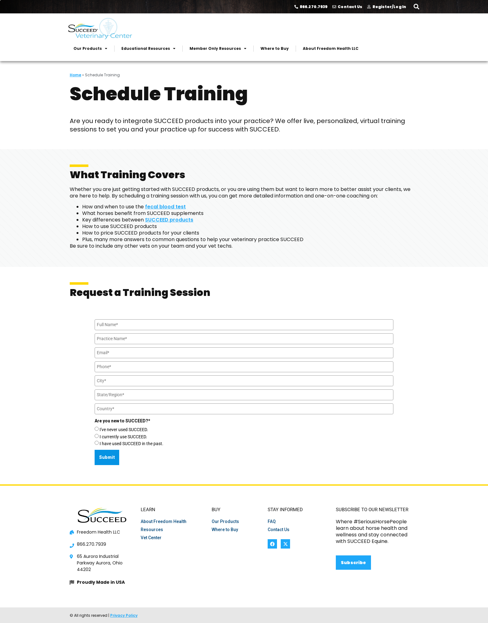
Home (75, 75)
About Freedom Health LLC (331, 48)
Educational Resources (148, 49)
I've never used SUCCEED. (124, 429)
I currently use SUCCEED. (123, 437)
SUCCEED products (169, 219)
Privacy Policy (124, 615)
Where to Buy (274, 48)
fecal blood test (165, 206)
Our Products (90, 49)
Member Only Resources (218, 49)
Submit (107, 457)
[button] (416, 6)
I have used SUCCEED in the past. (131, 443)
